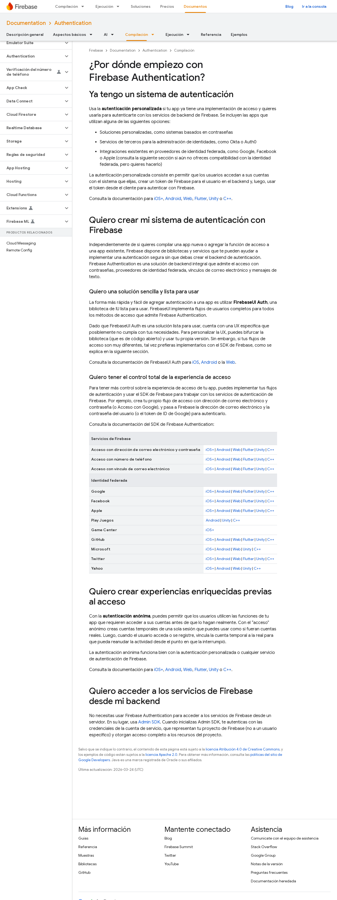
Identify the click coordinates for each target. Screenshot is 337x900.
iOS (195, 362)
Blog (289, 6)
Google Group (263, 855)
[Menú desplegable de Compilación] (84, 6)
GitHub (84, 872)
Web (187, 198)
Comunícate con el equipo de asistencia (285, 838)
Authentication (72, 23)
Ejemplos (239, 34)
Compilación (66, 6)
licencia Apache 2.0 (161, 754)
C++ (227, 198)
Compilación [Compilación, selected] (136, 34)
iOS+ (158, 198)
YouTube (171, 863)
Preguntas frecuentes (269, 872)
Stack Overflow (264, 846)
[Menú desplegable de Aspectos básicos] (92, 34)
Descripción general (24, 34)
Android (173, 198)
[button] (31, 42)
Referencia (211, 34)
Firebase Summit (178, 846)
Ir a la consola (314, 6)
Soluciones (141, 6)
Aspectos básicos (69, 34)
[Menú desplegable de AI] (114, 34)
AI (106, 34)
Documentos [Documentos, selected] (195, 6)
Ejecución (104, 6)
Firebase (96, 50)
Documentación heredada (273, 881)
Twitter (170, 855)
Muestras (86, 855)
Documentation (26, 23)
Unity (214, 198)
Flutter (200, 198)
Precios (167, 6)
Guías (83, 838)
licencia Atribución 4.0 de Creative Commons (242, 749)
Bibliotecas (87, 863)
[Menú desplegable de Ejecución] (119, 6)
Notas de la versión (267, 863)
